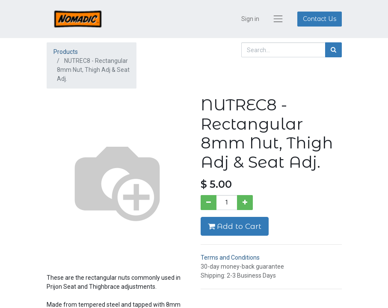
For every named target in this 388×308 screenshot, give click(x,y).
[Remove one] (208, 202)
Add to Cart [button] (234, 226)
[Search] (333, 49)
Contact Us (319, 19)
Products (65, 51)
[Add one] (245, 202)
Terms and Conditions (230, 257)
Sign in (250, 18)
